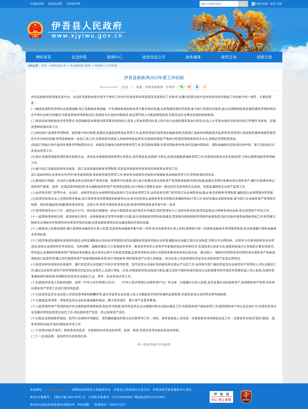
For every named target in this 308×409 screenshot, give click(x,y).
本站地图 (83, 404)
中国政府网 (37, 3)
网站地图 (262, 3)
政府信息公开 (154, 57)
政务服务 (193, 57)
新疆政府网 (55, 3)
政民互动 (229, 57)
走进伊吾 (79, 57)
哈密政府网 (73, 3)
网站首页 (43, 57)
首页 (43, 65)
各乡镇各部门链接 (80, 65)
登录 (272, 3)
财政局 (99, 65)
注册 (279, 3)
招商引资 (264, 57)
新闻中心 (114, 57)
